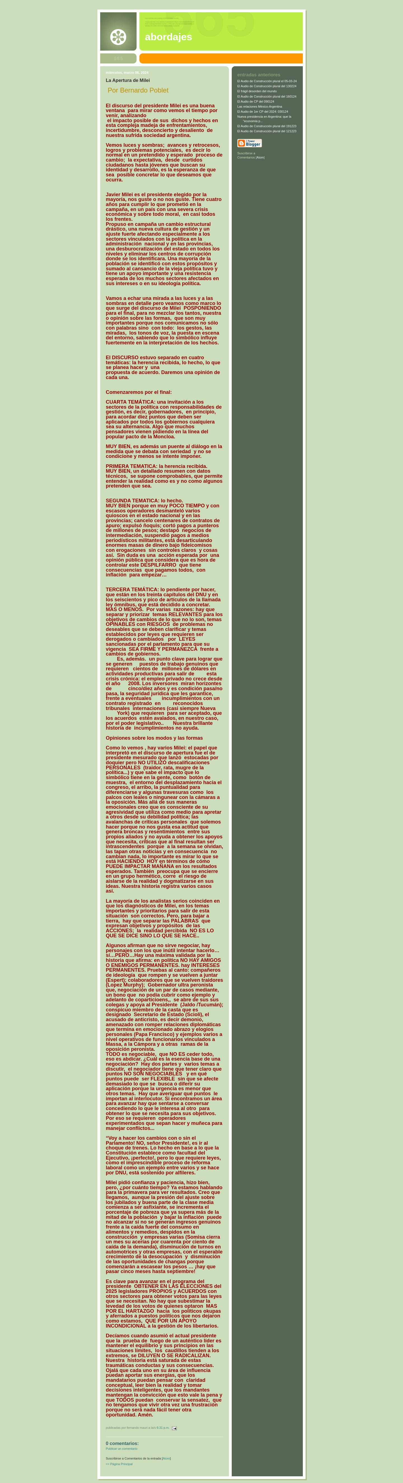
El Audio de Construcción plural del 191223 (266, 126)
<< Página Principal (119, 1464)
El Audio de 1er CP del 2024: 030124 (262, 111)
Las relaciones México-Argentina (259, 106)
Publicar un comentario (121, 1448)
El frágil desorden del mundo (257, 91)
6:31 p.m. (163, 1427)
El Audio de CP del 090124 (255, 101)
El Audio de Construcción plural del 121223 (266, 131)
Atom (166, 1458)
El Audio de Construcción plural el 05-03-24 (267, 81)
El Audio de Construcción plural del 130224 (266, 86)
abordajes (168, 36)
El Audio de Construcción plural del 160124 (266, 96)
